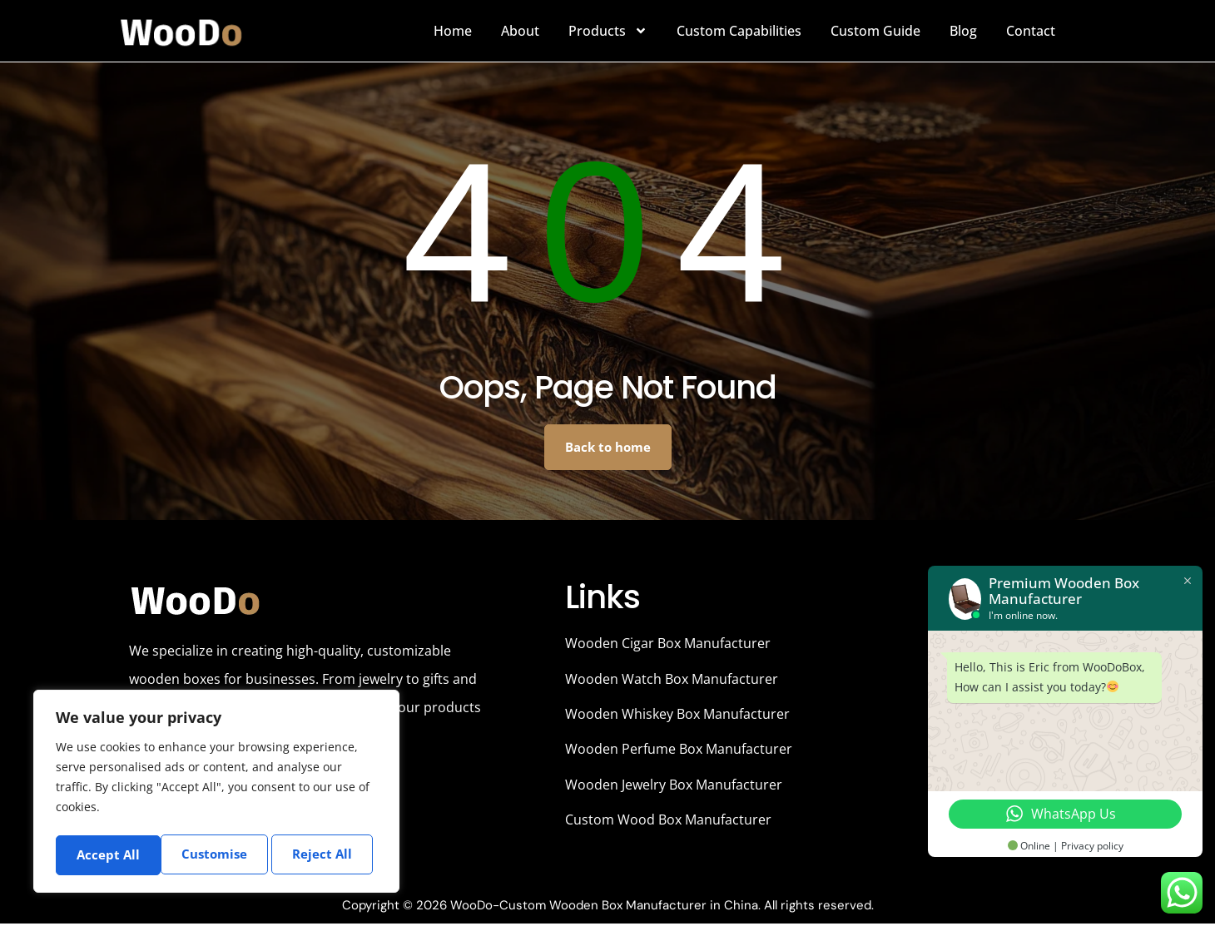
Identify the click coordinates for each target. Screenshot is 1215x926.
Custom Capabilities (739, 31)
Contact (1030, 31)
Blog (963, 31)
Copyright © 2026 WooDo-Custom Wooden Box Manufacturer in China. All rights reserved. (608, 907)
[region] (216, 793)
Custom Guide (875, 31)
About (520, 31)
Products (607, 31)
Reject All (219, 854)
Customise (109, 854)
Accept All (326, 854)
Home (453, 31)
